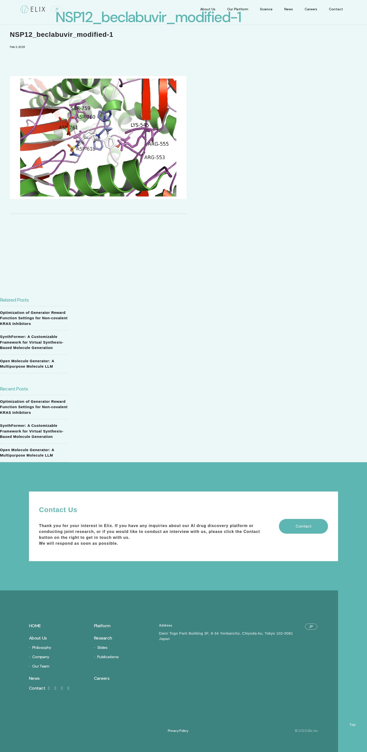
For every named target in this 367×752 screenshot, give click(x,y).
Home (35, 626)
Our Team (40, 666)
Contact (40, 688)
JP (57, 9)
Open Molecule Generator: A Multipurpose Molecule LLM (27, 364)
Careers (311, 9)
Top (352, 724)
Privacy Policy (178, 730)
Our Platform (237, 9)
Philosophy (41, 647)
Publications (107, 656)
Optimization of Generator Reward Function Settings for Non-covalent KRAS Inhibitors (34, 318)
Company (40, 656)
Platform (102, 626)
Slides (102, 647)
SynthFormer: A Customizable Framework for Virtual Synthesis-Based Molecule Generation (32, 342)
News (288, 9)
